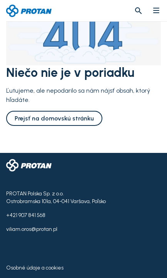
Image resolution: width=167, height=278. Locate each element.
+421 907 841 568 (25, 215)
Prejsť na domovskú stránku (54, 118)
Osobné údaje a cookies (34, 267)
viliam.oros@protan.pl (31, 229)
